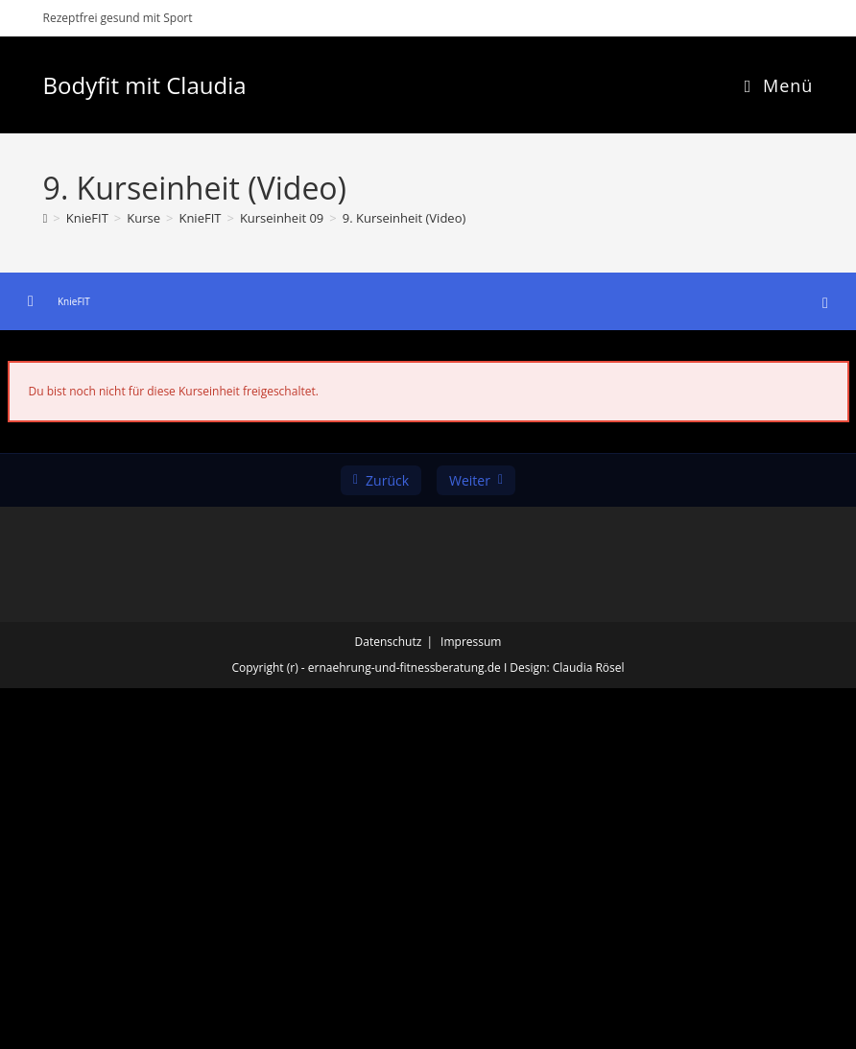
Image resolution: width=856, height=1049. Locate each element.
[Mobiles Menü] (779, 85)
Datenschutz (388, 641)
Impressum (470, 641)
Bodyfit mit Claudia (145, 85)
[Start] (45, 217)
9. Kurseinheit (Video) (404, 217)
